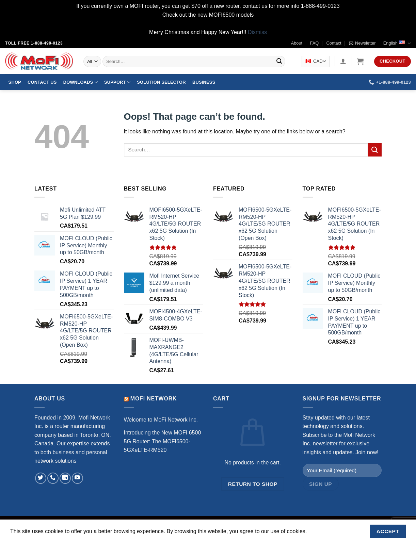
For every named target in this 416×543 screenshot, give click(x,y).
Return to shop (252, 484)
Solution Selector (161, 82)
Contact (333, 43)
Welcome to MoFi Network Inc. (161, 420)
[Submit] (279, 61)
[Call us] (53, 478)
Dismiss (257, 32)
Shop (15, 82)
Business (203, 82)
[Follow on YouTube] (77, 478)
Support (117, 82)
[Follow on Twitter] (40, 478)
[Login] (343, 61)
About (296, 43)
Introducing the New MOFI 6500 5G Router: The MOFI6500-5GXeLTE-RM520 (162, 441)
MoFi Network (153, 398)
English (397, 43)
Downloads (80, 82)
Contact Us (42, 82)
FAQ (314, 43)
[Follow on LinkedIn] (65, 478)
